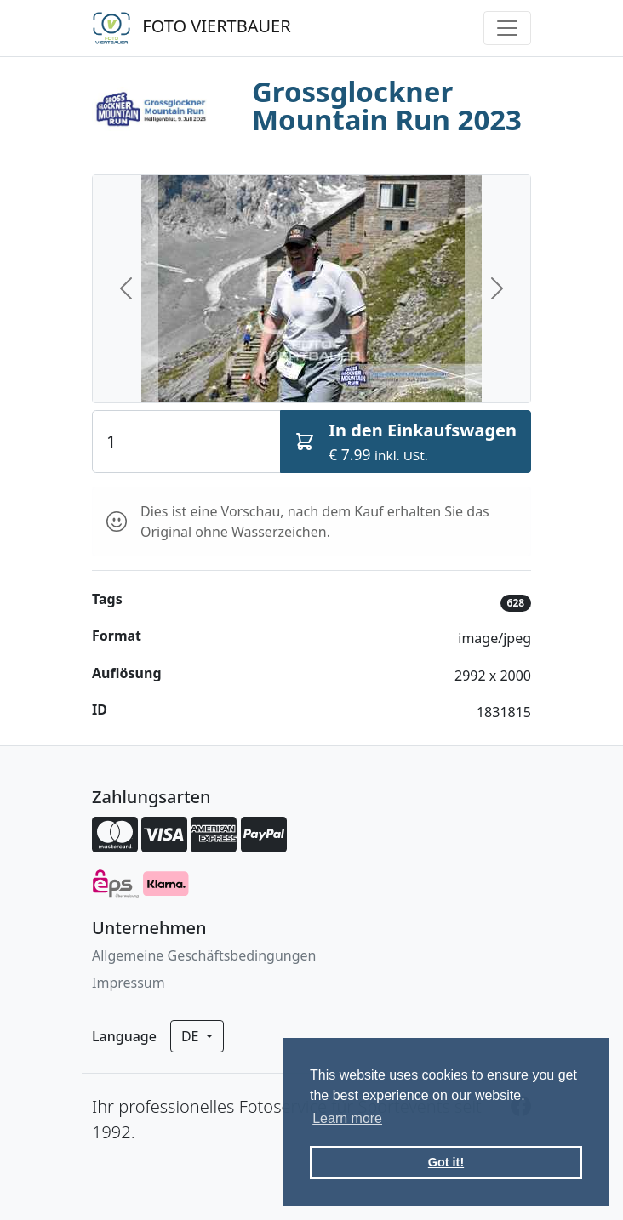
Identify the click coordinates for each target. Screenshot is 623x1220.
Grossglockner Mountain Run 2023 (387, 105)
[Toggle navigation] (507, 28)
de (192, 1036)
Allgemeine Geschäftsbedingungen (204, 955)
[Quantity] (186, 441)
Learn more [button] (347, 1118)
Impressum (128, 982)
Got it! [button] (446, 1162)
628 (516, 603)
